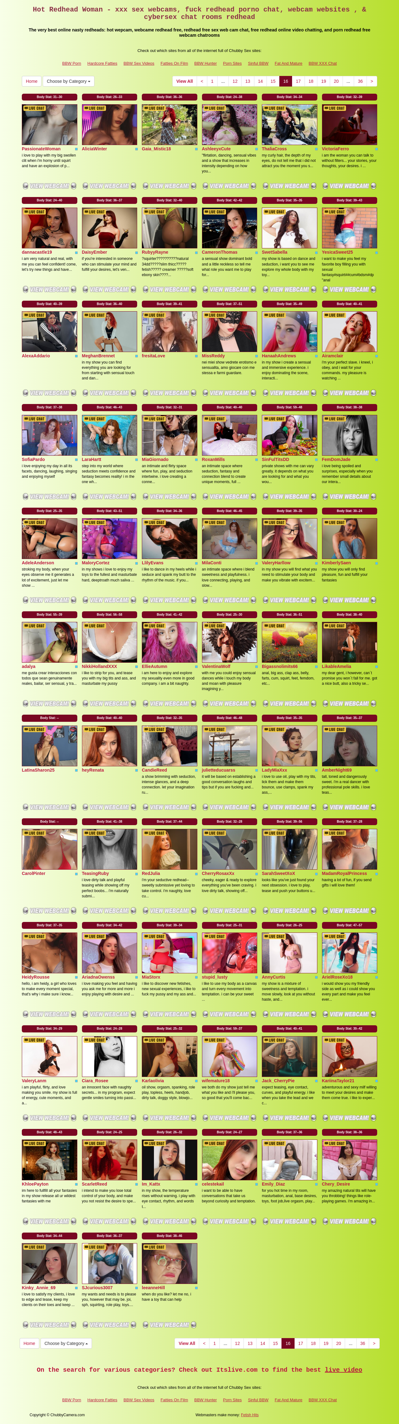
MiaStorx (151, 977)
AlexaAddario (36, 355)
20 (336, 81)
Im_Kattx (151, 1184)
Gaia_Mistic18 (156, 148)
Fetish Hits (250, 1415)
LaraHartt (91, 459)
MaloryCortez (96, 562)
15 (273, 81)
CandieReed (154, 770)
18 (311, 81)
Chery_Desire (336, 1184)
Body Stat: (49, 97)
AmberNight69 (337, 770)
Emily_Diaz (273, 1184)
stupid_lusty (215, 977)
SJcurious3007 (97, 1287)
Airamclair (332, 355)
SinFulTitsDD (275, 459)
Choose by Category (68, 81)
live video (343, 1370)
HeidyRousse (36, 977)
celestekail (213, 1184)
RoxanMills (213, 459)
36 (360, 81)
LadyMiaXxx (274, 770)
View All (184, 81)
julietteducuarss (218, 770)
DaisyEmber (94, 252)
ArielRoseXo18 (337, 977)
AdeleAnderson (38, 562)
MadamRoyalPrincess (344, 873)
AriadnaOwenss (98, 977)
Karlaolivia (153, 1080)
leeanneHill (153, 1287)
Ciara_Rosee (95, 1080)
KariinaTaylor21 (338, 1080)
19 (323, 81)
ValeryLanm (34, 1080)
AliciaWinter (94, 148)
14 (260, 81)
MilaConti (212, 562)
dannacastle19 (37, 252)
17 (298, 81)
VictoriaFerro (335, 148)
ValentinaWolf (216, 666)
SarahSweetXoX (278, 873)
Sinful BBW (258, 63)
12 (235, 81)
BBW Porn (71, 63)
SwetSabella (274, 252)
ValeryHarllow (276, 562)
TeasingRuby (95, 873)
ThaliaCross (274, 148)
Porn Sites (232, 63)
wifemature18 (216, 1080)
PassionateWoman (41, 148)
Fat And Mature (288, 63)
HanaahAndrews (279, 355)
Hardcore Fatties (102, 63)
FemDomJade (336, 459)
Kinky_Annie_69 (38, 1287)
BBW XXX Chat (323, 63)
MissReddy (213, 355)
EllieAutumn (154, 666)
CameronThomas (220, 252)
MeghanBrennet (98, 355)
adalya (29, 666)
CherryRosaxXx (218, 873)
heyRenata (93, 770)
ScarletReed (94, 1184)
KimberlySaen (336, 562)
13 (247, 81)
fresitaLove (153, 355)
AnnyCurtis (273, 977)
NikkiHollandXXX (99, 666)
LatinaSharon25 (38, 770)
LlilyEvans (152, 562)
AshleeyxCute (216, 148)
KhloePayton (35, 1184)
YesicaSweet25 (337, 252)
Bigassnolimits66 (280, 666)
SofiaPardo (33, 459)
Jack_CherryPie (278, 1080)
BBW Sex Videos (138, 63)
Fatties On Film (174, 63)
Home (31, 81)
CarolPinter (33, 873)
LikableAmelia (336, 666)
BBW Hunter (205, 63)
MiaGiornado (155, 459)
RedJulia (151, 873)
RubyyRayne (155, 252)
